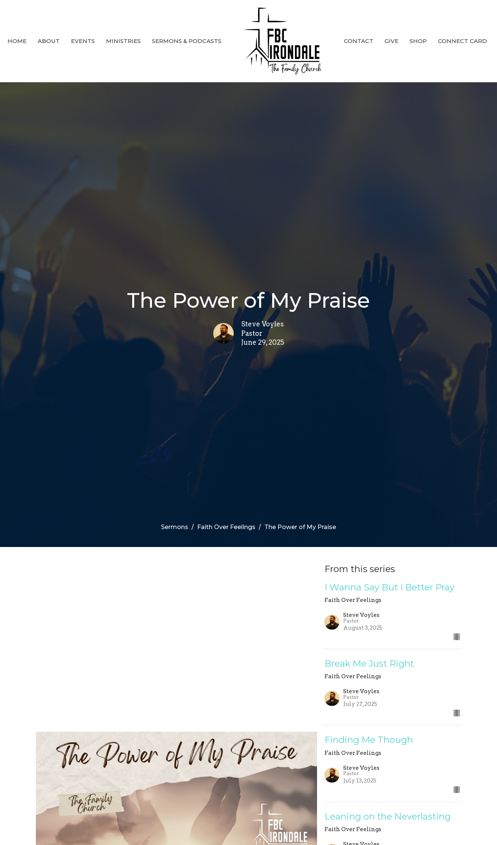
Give (391, 40)
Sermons (174, 527)
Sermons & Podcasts (186, 40)
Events (83, 40)
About (49, 40)
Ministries (123, 40)
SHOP (418, 40)
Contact (358, 40)
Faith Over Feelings (226, 527)
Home (17, 40)
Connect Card (462, 40)
